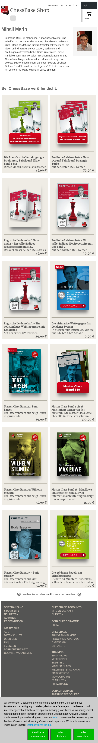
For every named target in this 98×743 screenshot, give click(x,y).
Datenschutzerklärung (39, 724)
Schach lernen (62, 690)
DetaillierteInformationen (38, 734)
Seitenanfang (13, 607)
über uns (10, 638)
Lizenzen (10, 645)
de (66, 5)
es (70, 5)
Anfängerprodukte (65, 694)
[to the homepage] (5, 7)
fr (73, 5)
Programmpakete (64, 635)
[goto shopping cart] (89, 13)
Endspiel (58, 662)
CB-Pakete (58, 645)
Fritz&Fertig (60, 673)
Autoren (10, 617)
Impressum (11, 628)
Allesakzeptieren (83, 734)
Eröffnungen (13, 621)
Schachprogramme (65, 621)
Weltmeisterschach (66, 669)
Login (85, 5)
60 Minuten (59, 680)
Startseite (11, 610)
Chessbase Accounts (67, 607)
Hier (55, 717)
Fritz (55, 624)
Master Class (61, 666)
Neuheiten (11, 614)
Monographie (61, 676)
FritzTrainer (60, 683)
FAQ (6, 642)
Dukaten (57, 614)
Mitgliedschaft (62, 610)
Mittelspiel (59, 659)
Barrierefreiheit (16, 649)
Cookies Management (19, 653)
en (62, 5)
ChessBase (59, 631)
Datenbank (59, 642)
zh (77, 5)
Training (58, 652)
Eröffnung (59, 655)
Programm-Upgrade (66, 638)
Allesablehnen (61, 734)
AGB (6, 631)
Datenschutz (13, 635)
